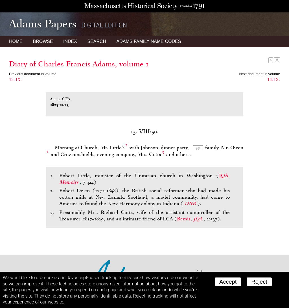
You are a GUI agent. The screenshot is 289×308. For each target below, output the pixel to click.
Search (96, 41)
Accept (228, 282)
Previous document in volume (32, 74)
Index (70, 41)
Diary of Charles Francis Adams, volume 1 (79, 63)
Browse (43, 41)
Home (16, 41)
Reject (259, 282)
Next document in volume (259, 74)
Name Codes (149, 41)
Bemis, (190, 219)
